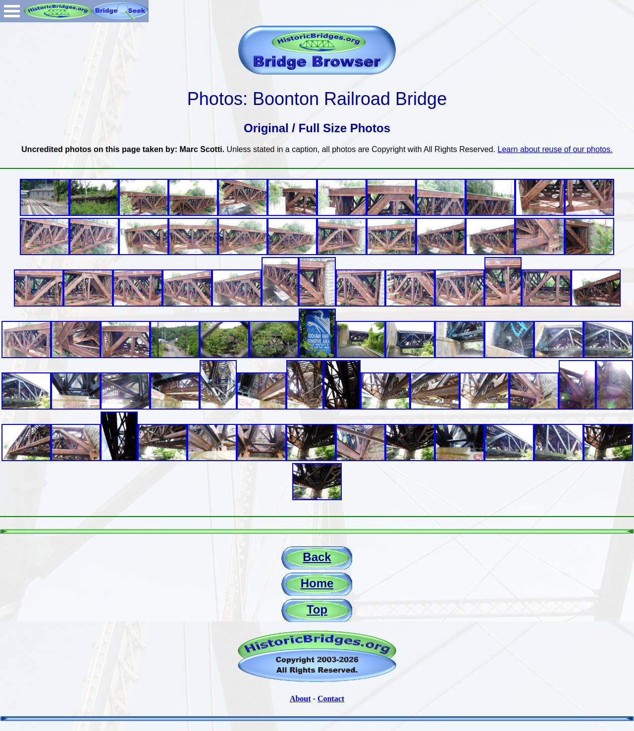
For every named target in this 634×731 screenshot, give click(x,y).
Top (317, 609)
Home (317, 583)
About (300, 698)
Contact (330, 698)
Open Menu (12, 11)
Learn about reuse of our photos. (555, 149)
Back (317, 557)
